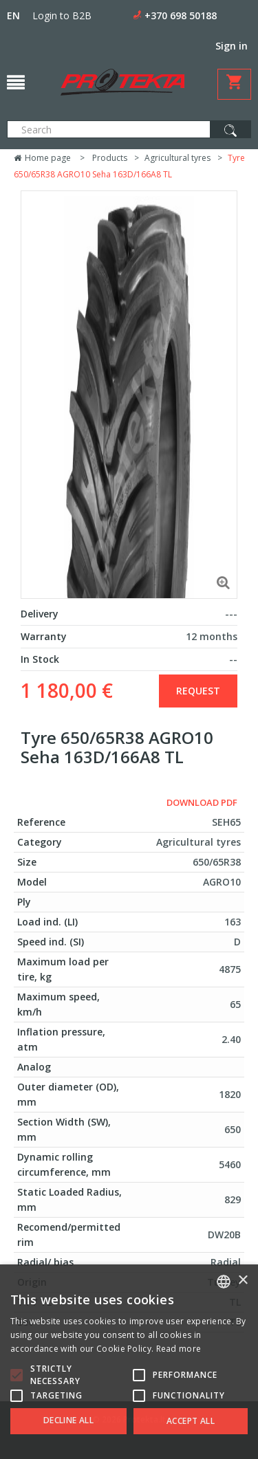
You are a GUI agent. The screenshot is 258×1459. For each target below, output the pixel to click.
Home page (42, 158)
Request (198, 690)
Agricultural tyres (177, 158)
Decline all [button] (68, 1420)
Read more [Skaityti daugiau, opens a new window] (179, 1348)
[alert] (129, 1361)
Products (109, 158)
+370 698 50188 (180, 15)
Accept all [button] (190, 1421)
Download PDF (201, 802)
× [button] (242, 1280)
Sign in (231, 45)
